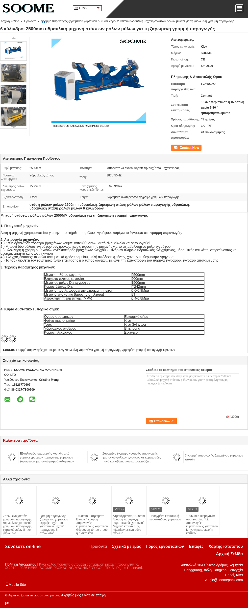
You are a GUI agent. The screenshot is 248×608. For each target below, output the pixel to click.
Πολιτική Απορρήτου (20, 564)
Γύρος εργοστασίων (165, 546)
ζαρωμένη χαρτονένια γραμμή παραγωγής (92, 350)
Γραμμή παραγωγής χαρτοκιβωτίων (39, 350)
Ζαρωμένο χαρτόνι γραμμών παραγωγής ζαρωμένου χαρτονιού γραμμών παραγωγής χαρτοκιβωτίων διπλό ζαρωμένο (17, 524)
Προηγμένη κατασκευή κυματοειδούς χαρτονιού (165, 517)
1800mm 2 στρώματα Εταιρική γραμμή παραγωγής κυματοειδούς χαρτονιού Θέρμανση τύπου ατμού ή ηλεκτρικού (92, 524)
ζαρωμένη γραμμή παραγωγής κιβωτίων (148, 350)
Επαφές (196, 546)
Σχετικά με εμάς (126, 546)
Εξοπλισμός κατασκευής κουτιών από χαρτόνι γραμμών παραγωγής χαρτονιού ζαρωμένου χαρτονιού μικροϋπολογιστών (47, 457)
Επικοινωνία (179, 147)
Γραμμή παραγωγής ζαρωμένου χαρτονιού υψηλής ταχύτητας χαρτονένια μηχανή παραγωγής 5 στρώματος (54, 524)
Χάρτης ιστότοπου (226, 546)
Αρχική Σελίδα (10, 21)
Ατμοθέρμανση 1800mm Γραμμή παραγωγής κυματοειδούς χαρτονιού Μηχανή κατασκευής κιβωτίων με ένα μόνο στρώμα (129, 524)
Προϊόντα (30, 21)
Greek (89, 8)
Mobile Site (15, 585)
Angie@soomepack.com (224, 580)
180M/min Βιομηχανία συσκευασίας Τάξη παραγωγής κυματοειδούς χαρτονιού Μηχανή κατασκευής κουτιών (202, 524)
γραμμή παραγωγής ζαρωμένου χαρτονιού (69, 21)
